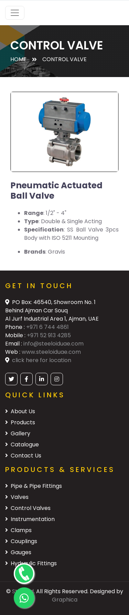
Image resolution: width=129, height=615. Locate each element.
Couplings (21, 541)
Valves (17, 497)
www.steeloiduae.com (51, 352)
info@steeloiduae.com (53, 344)
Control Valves (28, 508)
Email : (14, 344)
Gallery (17, 433)
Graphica (64, 600)
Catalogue (22, 444)
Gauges (18, 552)
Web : (13, 352)
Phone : (15, 327)
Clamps (18, 530)
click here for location (41, 360)
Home (18, 59)
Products (20, 422)
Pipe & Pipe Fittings (33, 486)
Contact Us (23, 456)
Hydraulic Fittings (31, 563)
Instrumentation (30, 519)
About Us (20, 411)
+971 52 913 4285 (49, 335)
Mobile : (16, 335)
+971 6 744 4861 (47, 327)
